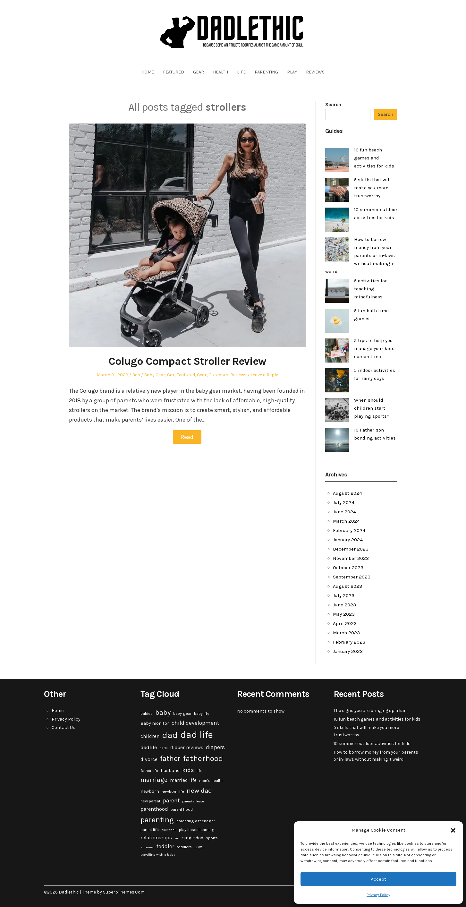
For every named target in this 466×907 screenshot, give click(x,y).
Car (170, 375)
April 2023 (345, 623)
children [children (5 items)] (149, 736)
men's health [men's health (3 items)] (211, 780)
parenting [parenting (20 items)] (157, 819)
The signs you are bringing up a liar (370, 710)
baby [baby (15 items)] (163, 712)
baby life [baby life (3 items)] (201, 713)
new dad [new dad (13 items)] (199, 790)
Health (220, 72)
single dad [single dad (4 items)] (192, 838)
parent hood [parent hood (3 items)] (182, 809)
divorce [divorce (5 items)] (148, 759)
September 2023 (351, 577)
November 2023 (351, 558)
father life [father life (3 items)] (149, 770)
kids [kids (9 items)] (188, 770)
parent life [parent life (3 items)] (149, 829)
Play (292, 72)
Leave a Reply (264, 375)
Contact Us (63, 727)
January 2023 (348, 651)
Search (333, 104)
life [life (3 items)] (199, 770)
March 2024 (346, 521)
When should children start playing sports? (371, 408)
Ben (136, 375)
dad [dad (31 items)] (170, 735)
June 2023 (344, 605)
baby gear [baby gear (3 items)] (182, 713)
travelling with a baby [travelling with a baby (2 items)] (157, 854)
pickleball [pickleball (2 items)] (168, 830)
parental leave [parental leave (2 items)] (193, 801)
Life (241, 72)
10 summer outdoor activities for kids (372, 743)
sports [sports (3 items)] (212, 838)
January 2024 (348, 540)
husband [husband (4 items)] (170, 770)
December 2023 (351, 549)
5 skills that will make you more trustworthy (372, 188)
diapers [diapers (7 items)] (215, 747)
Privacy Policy (378, 895)
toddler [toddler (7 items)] (165, 846)
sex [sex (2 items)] (177, 838)
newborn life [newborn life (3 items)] (173, 791)
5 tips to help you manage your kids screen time (374, 348)
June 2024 (344, 512)
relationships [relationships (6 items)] (156, 837)
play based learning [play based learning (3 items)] (197, 829)
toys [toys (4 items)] (199, 847)
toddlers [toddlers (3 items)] (184, 847)
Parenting (266, 72)
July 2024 (343, 502)
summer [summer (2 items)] (147, 847)
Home (147, 72)
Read (187, 437)
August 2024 (347, 493)
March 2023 (346, 633)
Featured (173, 72)
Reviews (315, 72)
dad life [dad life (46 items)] (196, 734)
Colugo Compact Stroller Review (187, 361)
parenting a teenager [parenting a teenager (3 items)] (195, 821)
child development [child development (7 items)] (195, 723)
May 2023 (344, 614)
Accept (378, 879)
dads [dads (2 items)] (163, 748)
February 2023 (349, 642)
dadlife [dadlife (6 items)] (148, 747)
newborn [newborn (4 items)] (149, 791)
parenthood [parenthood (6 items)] (154, 809)
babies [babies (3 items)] (146, 713)
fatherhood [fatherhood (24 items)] (203, 758)
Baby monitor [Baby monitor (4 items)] (154, 723)
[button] (453, 830)
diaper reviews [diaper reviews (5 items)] (186, 747)
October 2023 (348, 567)
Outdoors (218, 375)
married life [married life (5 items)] (183, 780)
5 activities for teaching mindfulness (370, 289)
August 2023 (347, 586)
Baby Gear (154, 375)
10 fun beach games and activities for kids (374, 158)
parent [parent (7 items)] (171, 800)
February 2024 (349, 530)
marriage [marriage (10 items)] (153, 779)
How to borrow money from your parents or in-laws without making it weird (360, 255)
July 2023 (343, 595)
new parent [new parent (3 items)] (150, 801)
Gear (198, 72)
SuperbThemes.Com (124, 892)
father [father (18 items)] (170, 758)
